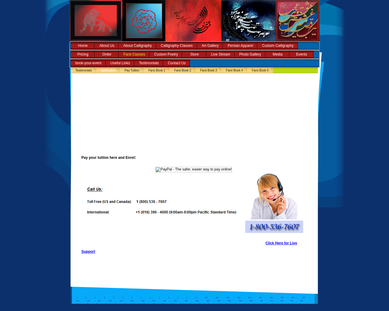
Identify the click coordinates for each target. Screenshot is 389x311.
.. (262, 299)
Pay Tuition (132, 70)
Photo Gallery (250, 54)
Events (301, 54)
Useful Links (120, 63)
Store (194, 54)
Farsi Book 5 (260, 70)
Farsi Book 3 (208, 70)
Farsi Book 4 (234, 70)
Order (107, 54)
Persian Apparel (240, 46)
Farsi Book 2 (182, 70)
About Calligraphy (137, 46)
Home (83, 46)
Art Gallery (210, 46)
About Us (106, 46)
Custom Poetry (166, 54)
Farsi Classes (134, 54)
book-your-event (88, 63)
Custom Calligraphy (278, 46)
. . (206, 296)
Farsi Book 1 (156, 70)
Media (277, 54)
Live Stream (220, 54)
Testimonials (149, 63)
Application (108, 70)
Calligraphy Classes (177, 46)
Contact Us (176, 63)
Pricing (83, 54)
